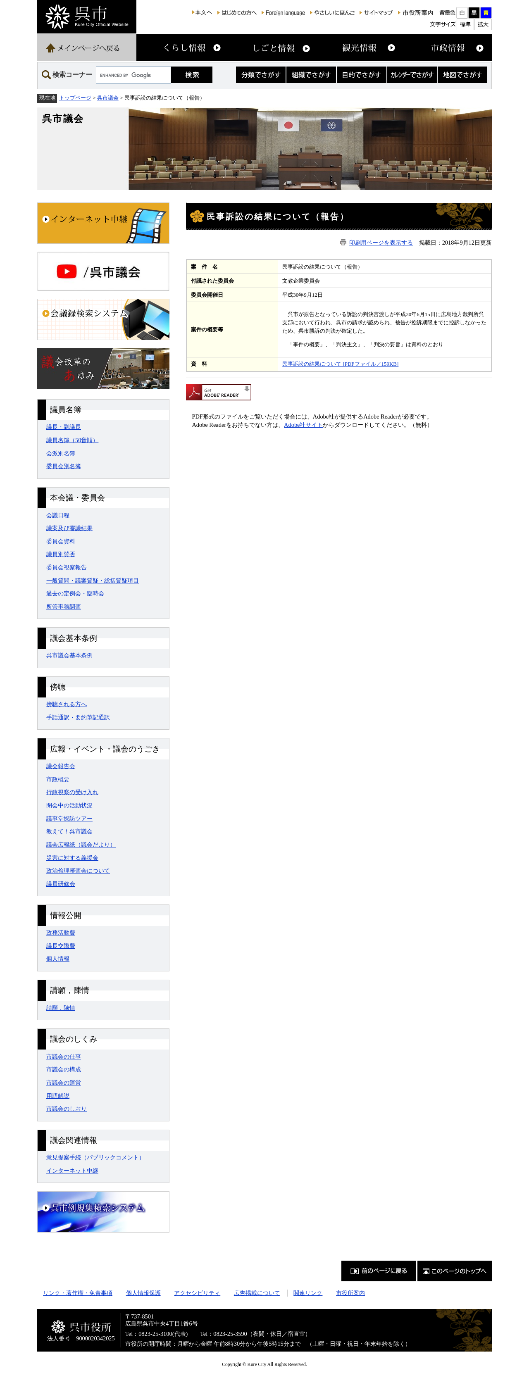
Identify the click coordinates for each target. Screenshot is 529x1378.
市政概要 (57, 779)
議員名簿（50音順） (72, 440)
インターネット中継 (72, 1170)
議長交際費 (60, 945)
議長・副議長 (63, 427)
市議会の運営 (63, 1082)
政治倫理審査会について (78, 870)
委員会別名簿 (63, 466)
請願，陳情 (60, 1007)
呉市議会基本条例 (69, 655)
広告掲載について (257, 1293)
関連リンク (307, 1293)
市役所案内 (350, 1293)
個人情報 (57, 958)
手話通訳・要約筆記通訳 (78, 717)
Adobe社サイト (303, 424)
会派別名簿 (60, 453)
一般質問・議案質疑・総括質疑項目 (92, 580)
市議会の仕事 (63, 1056)
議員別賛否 (60, 554)
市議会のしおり (66, 1108)
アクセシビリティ (197, 1293)
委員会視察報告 (66, 567)
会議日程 (57, 515)
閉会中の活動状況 (69, 805)
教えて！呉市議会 (69, 831)
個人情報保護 (143, 1293)
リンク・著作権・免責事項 (77, 1293)
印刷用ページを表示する (381, 242)
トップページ (75, 98)
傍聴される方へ (66, 704)
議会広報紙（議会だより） (81, 844)
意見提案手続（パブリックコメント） (95, 1157)
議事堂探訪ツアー (69, 818)
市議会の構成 (63, 1069)
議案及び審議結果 (69, 528)
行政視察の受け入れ (72, 792)
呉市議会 (108, 98)
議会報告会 (60, 766)
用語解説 (57, 1095)
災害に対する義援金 (72, 857)
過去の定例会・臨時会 (75, 593)
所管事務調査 (63, 606)
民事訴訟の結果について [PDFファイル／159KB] (340, 364)
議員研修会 (60, 884)
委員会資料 (60, 541)
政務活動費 (60, 932)
